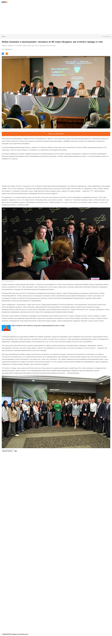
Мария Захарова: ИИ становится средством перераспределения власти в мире (38, 325)
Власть (4, 36)
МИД (15, 451)
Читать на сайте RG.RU (56, 134)
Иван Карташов (8, 49)
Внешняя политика (7, 451)
